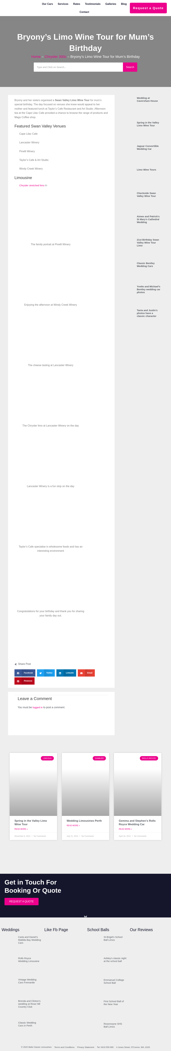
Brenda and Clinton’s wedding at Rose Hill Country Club (29, 1004)
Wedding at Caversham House (147, 99)
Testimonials (93, 4)
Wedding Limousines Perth (84, 820)
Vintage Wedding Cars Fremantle (27, 981)
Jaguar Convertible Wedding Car (148, 147)
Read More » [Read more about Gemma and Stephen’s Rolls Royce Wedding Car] (125, 829)
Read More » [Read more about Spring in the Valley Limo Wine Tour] (21, 829)
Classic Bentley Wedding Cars (146, 264)
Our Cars (47, 4)
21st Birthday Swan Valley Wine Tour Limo (148, 242)
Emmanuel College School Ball (114, 981)
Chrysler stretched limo (32, 185)
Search (130, 67)
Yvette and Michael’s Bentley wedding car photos (148, 289)
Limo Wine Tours (146, 169)
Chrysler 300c (56, 57)
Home (36, 57)
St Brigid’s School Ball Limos (113, 938)
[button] (24, 673)
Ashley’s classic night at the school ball (115, 960)
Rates (76, 4)
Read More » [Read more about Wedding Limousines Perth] (73, 826)
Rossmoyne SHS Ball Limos (113, 1025)
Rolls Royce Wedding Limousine (28, 960)
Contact (84, 12)
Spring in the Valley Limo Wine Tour (148, 124)
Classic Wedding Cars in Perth (27, 1024)
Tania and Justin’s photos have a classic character (147, 313)
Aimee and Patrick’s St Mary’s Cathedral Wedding (148, 219)
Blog (124, 4)
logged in (38, 707)
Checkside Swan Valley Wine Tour (146, 194)
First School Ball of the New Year (114, 1003)
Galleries (110, 4)
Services (63, 4)
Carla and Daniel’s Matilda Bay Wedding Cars (29, 940)
